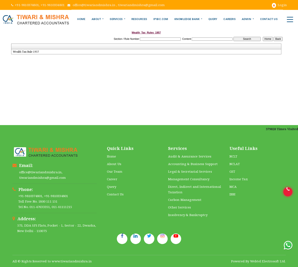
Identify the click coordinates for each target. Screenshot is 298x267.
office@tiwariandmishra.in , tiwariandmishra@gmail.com (116, 5)
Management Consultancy (188, 179)
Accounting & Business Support (193, 164)
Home (81, 19)
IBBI (232, 194)
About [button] (97, 19)
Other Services (179, 207)
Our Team (115, 171)
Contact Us (269, 19)
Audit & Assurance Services (189, 156)
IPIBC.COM (160, 19)
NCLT (233, 156)
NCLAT (234, 164)
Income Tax (238, 179)
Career (112, 179)
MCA (233, 186)
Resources (139, 19)
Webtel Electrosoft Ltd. (268, 261)
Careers (229, 19)
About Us (114, 164)
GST (232, 171)
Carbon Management (184, 200)
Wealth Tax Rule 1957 (26, 51)
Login (279, 5)
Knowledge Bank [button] (187, 19)
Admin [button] (247, 19)
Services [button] (116, 19)
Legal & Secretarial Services (190, 171)
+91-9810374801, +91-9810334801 (38, 5)
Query (212, 19)
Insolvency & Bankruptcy (188, 215)
